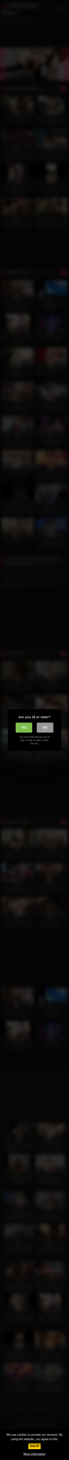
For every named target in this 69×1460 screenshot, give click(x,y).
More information (34, 1454)
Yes (24, 727)
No (45, 727)
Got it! (34, 1446)
